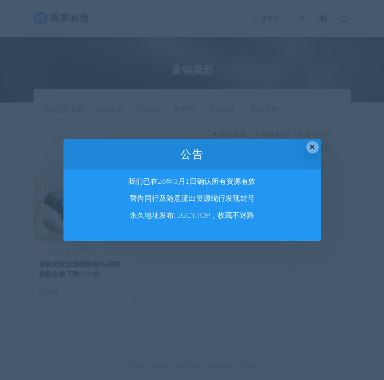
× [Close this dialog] (312, 147)
